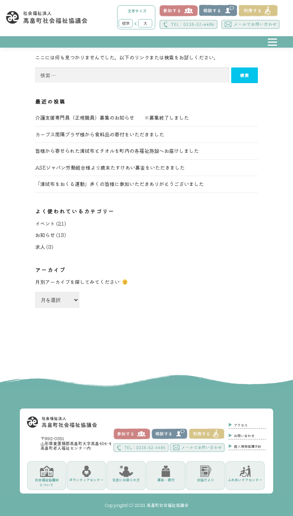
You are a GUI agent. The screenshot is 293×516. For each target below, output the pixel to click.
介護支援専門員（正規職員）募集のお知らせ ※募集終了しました (112, 118)
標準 (126, 23)
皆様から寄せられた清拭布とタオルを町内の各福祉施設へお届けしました (117, 151)
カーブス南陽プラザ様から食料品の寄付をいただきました (99, 134)
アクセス (241, 425)
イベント (45, 223)
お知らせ (45, 235)
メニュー (272, 48)
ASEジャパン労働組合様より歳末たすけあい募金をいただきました (110, 167)
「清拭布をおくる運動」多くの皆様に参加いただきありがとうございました (119, 184)
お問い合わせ (244, 436)
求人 (40, 247)
